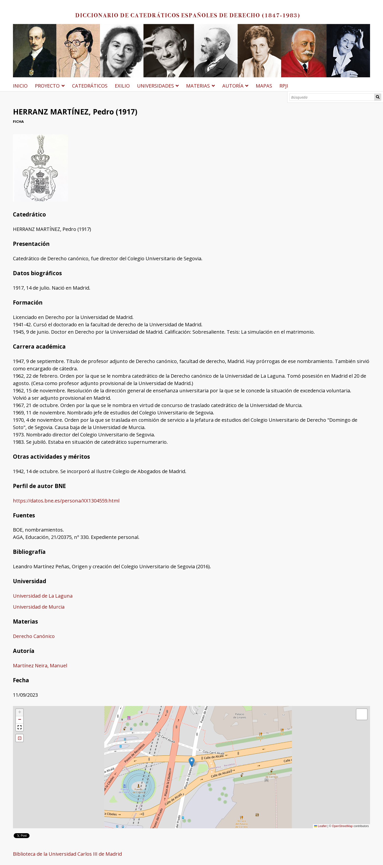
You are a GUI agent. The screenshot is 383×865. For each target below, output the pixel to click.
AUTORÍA (233, 85)
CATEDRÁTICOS (89, 85)
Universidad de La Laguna (43, 595)
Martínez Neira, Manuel (40, 665)
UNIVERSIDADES (155, 85)
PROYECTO (47, 85)
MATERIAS (198, 85)
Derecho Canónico (34, 636)
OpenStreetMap (342, 826)
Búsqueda (377, 97)
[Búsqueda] (331, 97)
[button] (192, 762)
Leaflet (320, 826)
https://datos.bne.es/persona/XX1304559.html (66, 500)
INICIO (20, 85)
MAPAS (264, 85)
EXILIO (122, 85)
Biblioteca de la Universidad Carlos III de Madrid (67, 854)
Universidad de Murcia (38, 606)
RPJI (283, 85)
